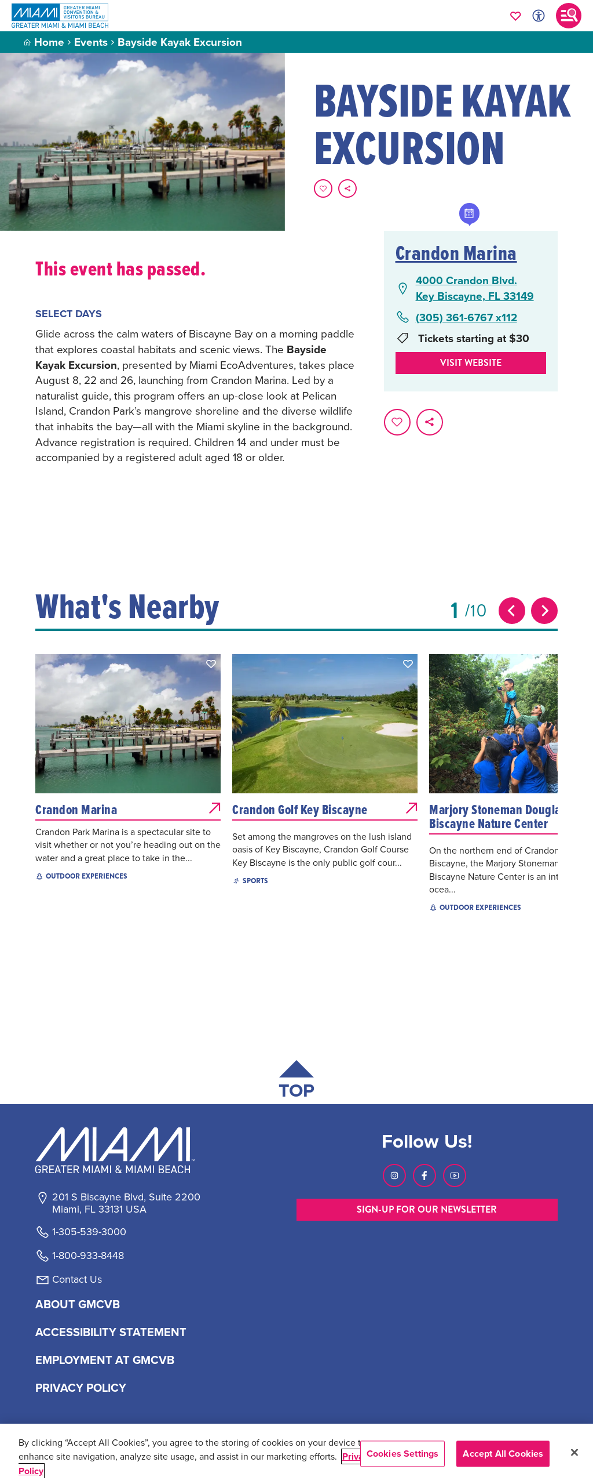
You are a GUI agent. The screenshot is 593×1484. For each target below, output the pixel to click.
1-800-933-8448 (88, 1255)
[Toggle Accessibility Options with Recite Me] (538, 15)
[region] (296, 1454)
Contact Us (77, 1279)
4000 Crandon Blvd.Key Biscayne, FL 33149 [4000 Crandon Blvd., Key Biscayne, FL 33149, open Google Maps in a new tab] (475, 288)
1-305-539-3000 (89, 1231)
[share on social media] (347, 188)
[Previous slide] (512, 610)
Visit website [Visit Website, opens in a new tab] (471, 362)
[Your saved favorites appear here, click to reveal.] (515, 15)
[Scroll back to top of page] (296, 1082)
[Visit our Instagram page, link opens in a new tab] (394, 1175)
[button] (211, 664)
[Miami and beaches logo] (125, 1150)
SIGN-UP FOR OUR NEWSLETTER (427, 1209)
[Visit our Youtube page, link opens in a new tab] (454, 1175)
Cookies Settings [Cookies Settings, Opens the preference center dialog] (403, 1453)
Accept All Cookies (503, 1453)
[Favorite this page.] (323, 188)
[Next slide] (544, 610)
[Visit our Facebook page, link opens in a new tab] (424, 1175)
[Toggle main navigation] (568, 15)
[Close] (574, 1452)
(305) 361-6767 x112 (466, 317)
